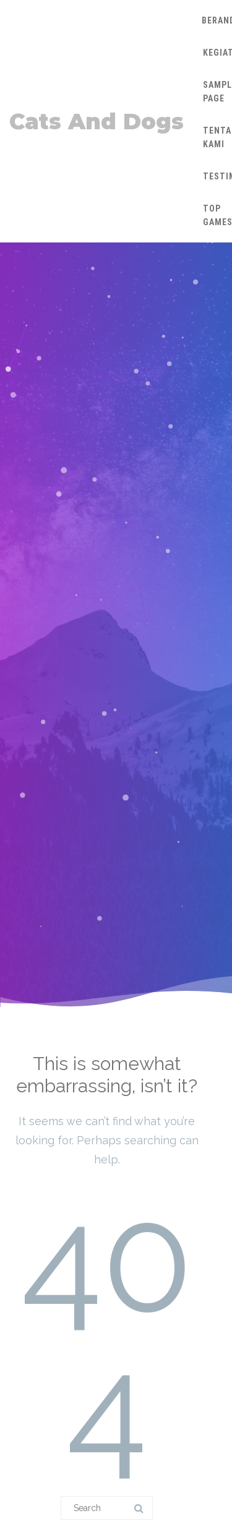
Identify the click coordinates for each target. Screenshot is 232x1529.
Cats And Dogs (96, 121)
